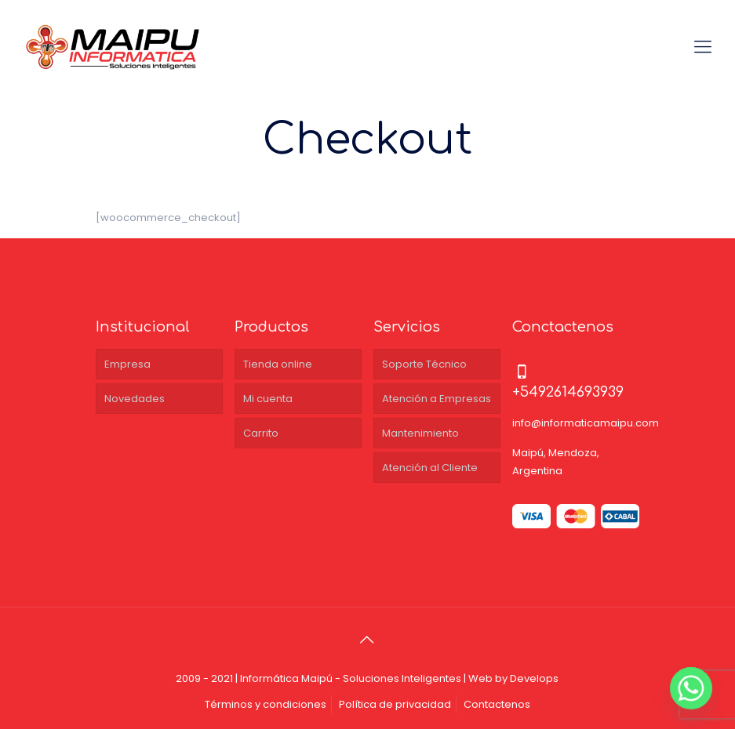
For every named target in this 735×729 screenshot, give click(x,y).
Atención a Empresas (436, 398)
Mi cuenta (268, 398)
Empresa (127, 364)
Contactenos (497, 704)
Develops (534, 678)
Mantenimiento (420, 433)
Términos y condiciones (265, 704)
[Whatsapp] (691, 688)
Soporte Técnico (424, 364)
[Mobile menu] (703, 47)
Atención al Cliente (430, 467)
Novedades (134, 398)
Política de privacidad (395, 704)
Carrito (260, 433)
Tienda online (277, 364)
